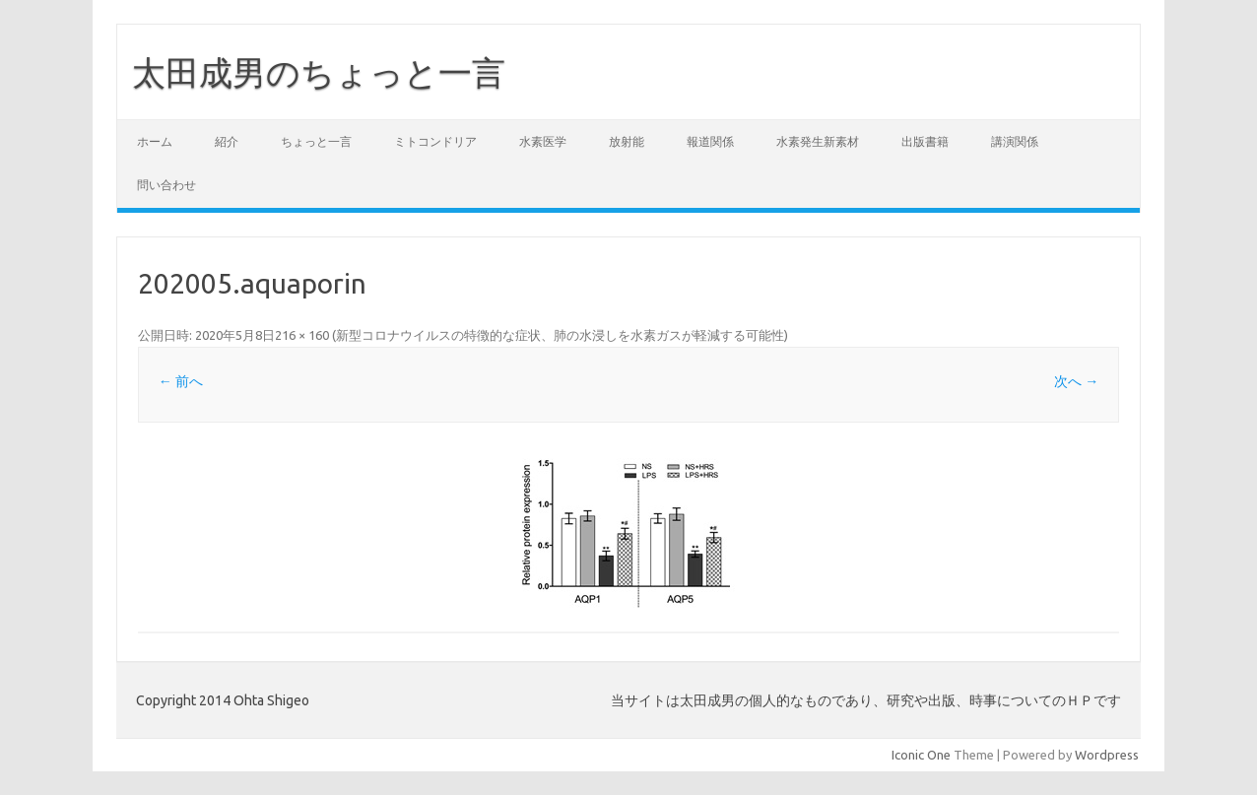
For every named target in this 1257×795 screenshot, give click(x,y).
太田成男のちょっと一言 (335, 72)
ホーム (154, 141)
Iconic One (921, 755)
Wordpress (1107, 755)
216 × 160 (302, 335)
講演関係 (1014, 141)
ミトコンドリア (435, 141)
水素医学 (542, 141)
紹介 (226, 141)
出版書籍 (925, 141)
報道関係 (710, 141)
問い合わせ (166, 184)
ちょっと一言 (316, 141)
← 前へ (181, 381)
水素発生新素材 (817, 141)
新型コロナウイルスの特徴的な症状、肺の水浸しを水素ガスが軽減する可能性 (560, 335)
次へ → (1076, 381)
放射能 (626, 141)
